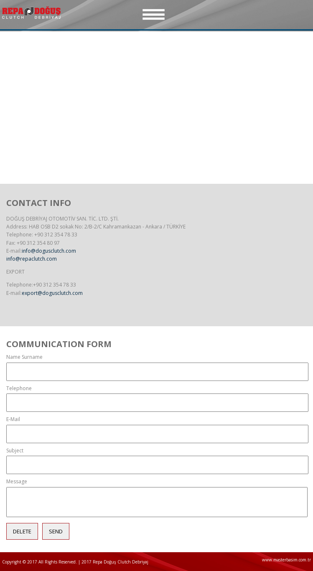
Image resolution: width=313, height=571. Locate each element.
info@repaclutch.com (31, 258)
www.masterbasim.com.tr (286, 560)
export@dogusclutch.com (52, 293)
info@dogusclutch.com (49, 250)
